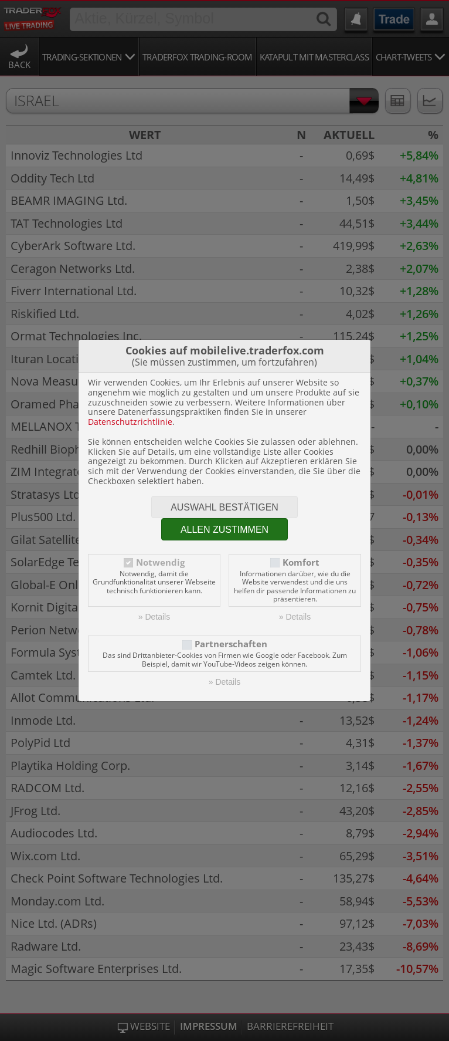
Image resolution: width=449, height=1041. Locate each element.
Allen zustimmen (224, 530)
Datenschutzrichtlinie (130, 421)
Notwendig (160, 562)
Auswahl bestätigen (224, 507)
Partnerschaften (231, 644)
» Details (154, 616)
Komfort (301, 562)
